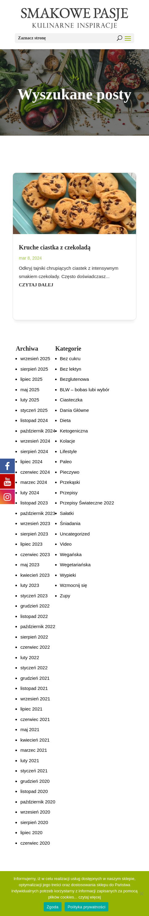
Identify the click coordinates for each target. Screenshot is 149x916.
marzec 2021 (33, 750)
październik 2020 (37, 801)
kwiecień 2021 (35, 740)
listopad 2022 (34, 616)
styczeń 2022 (33, 667)
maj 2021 (29, 729)
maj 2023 (29, 564)
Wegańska (71, 554)
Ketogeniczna (74, 430)
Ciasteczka (71, 399)
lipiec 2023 (31, 544)
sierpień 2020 (34, 822)
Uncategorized (75, 533)
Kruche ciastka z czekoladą (55, 247)
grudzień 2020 (35, 781)
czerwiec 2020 (35, 843)
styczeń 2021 (33, 770)
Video (66, 544)
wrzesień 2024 (35, 441)
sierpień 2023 (34, 533)
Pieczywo (69, 472)
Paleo (66, 461)
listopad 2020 (34, 791)
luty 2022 (29, 657)
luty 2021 (29, 760)
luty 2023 (29, 585)
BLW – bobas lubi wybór (85, 389)
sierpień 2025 (34, 369)
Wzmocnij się (73, 585)
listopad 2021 (34, 688)
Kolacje (67, 441)
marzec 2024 (33, 482)
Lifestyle (68, 451)
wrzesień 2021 (35, 698)
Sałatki (67, 513)
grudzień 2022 (35, 605)
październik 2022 (37, 626)
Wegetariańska (75, 564)
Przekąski (70, 482)
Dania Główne (74, 410)
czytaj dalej (36, 284)
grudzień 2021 (35, 678)
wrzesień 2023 (35, 523)
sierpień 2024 (34, 451)
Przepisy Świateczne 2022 (87, 502)
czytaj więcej (90, 897)
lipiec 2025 (31, 379)
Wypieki (68, 575)
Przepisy (69, 492)
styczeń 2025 (33, 410)
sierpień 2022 (34, 636)
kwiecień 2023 (35, 575)
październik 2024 (37, 430)
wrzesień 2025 (35, 358)
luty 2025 (29, 399)
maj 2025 (29, 389)
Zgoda (52, 907)
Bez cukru (70, 358)
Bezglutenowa (74, 379)
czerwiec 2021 (35, 719)
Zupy (65, 595)
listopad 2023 (34, 502)
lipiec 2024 (31, 461)
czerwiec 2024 (35, 472)
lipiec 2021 (31, 708)
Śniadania (70, 523)
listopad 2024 (34, 420)
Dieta (65, 420)
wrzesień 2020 (35, 811)
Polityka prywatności (87, 907)
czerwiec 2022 (35, 647)
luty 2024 (29, 492)
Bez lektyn (70, 369)
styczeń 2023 (33, 595)
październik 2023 (37, 513)
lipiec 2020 (31, 832)
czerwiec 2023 (35, 554)
